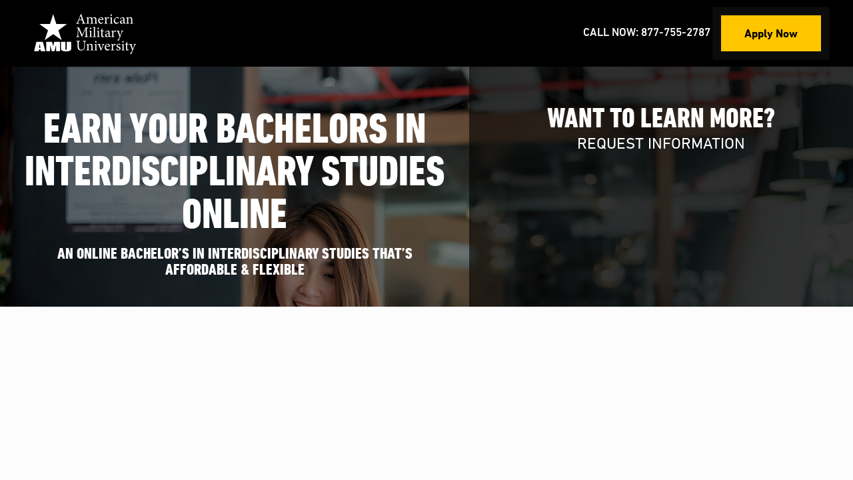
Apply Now (771, 33)
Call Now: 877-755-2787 (646, 33)
